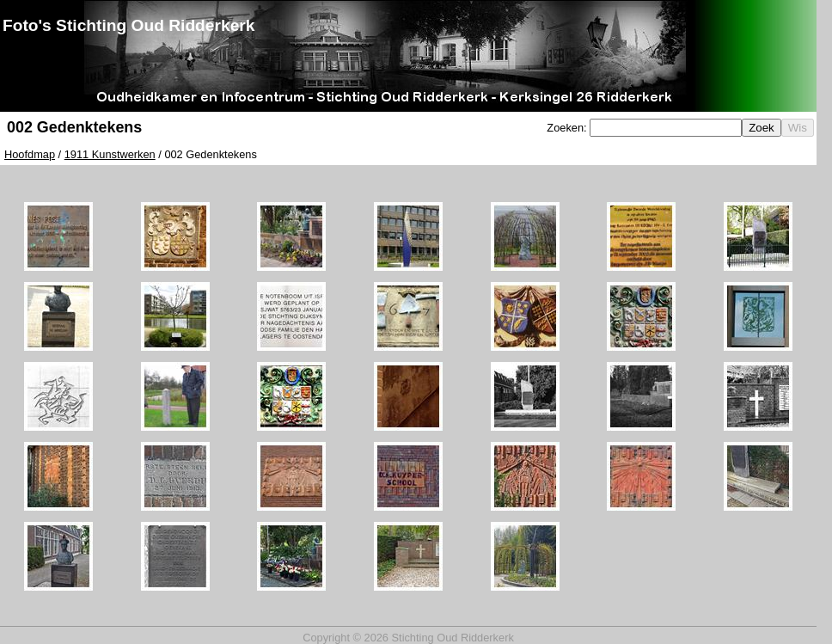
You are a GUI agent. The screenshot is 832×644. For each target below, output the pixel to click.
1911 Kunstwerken (110, 154)
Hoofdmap (29, 154)
